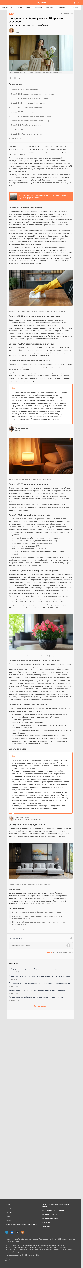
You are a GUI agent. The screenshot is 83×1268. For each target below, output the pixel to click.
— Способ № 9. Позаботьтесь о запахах (25, 125)
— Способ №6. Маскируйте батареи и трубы (27, 112)
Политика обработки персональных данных (21, 1224)
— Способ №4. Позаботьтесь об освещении (27, 103)
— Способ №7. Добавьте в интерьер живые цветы (30, 116)
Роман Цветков (21, 428)
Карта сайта (45, 1226)
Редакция (8, 1212)
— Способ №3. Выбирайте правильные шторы (28, 98)
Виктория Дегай (22, 817)
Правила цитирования (49, 1218)
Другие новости (40, 1006)
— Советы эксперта (17, 129)
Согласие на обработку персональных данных (55, 1205)
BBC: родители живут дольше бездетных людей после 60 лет (34, 969)
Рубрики (8, 1208)
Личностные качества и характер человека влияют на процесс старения (39, 983)
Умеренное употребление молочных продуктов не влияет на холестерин (39, 976)
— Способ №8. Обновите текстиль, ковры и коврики (30, 120)
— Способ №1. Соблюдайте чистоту (24, 89)
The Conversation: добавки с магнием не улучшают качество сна (36, 997)
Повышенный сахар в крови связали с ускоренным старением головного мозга (39, 923)
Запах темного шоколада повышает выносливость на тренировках (37, 990)
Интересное (45, 1222)
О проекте (9, 1204)
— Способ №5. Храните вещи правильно (26, 107)
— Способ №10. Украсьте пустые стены (25, 134)
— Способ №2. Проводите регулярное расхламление (31, 94)
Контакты (8, 1216)
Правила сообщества (49, 1214)
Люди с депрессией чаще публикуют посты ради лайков (36, 912)
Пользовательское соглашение (53, 1210)
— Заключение (15, 138)
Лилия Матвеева (22, 30)
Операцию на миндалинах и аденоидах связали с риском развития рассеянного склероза (41, 917)
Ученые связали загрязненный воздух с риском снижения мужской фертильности (43, 196)
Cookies (8, 1220)
